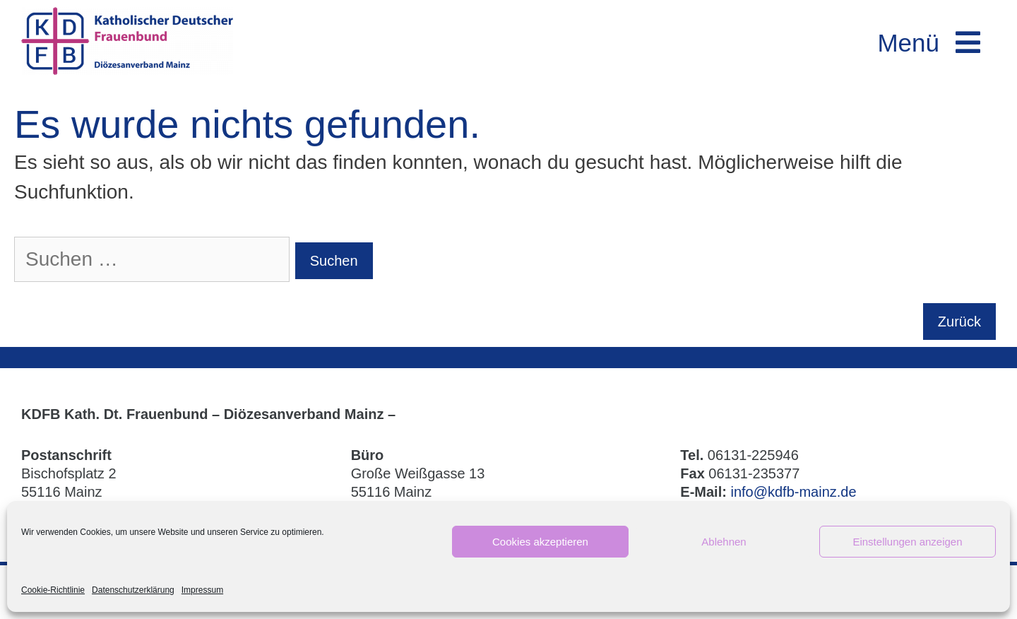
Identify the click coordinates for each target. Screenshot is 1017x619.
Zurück (959, 321)
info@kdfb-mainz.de (793, 492)
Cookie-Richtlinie (53, 590)
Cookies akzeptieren (540, 542)
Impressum (202, 590)
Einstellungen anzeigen (907, 542)
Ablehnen (723, 542)
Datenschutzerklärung (133, 590)
